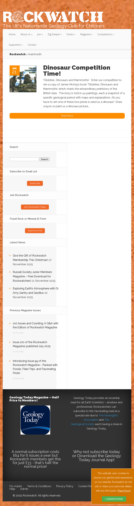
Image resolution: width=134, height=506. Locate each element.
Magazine (85, 34)
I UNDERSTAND (114, 499)
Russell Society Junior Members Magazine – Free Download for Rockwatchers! (32, 276)
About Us (25, 34)
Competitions (104, 34)
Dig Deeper (54, 34)
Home (12, 34)
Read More (124, 490)
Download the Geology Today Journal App (99, 457)
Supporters (15, 44)
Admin (24, 489)
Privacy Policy (64, 486)
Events (70, 34)
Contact (32, 44)
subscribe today (105, 451)
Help (12, 489)
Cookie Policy (86, 486)
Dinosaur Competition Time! (76, 70)
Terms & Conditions (39, 486)
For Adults (15, 486)
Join (39, 34)
